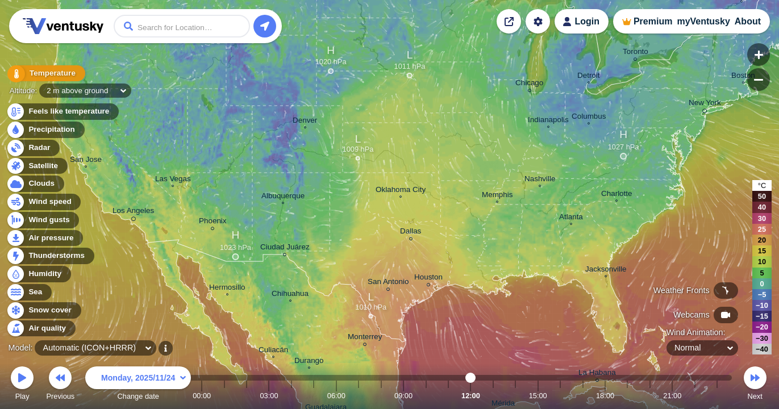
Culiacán (273, 351)
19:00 (627, 395)
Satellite (36, 166)
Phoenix (213, 222)
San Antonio (388, 283)
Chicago (529, 84)
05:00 (314, 395)
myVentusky (703, 21)
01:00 (224, 395)
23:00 (717, 395)
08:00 (381, 395)
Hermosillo (227, 288)
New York (705, 104)
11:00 (448, 395)
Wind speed (43, 202)
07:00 (358, 395)
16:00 (560, 395)
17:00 (583, 395)
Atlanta (571, 218)
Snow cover (43, 310)
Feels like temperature (62, 111)
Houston (428, 279)
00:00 (202, 395)
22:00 (695, 395)
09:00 (403, 395)
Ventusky (61, 26)
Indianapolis (548, 121)
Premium (653, 21)
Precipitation (45, 130)
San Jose (86, 160)
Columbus (589, 117)
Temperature (44, 73)
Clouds (35, 184)
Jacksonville (605, 270)
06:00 (336, 395)
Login (586, 21)
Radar (33, 148)
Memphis (497, 196)
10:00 (426, 395)
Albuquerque (283, 197)
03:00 (269, 395)
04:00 (291, 395)
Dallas (410, 233)
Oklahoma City (401, 191)
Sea (28, 292)
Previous (60, 384)
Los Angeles (133, 212)
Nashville (540, 180)
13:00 (493, 395)
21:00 (672, 395)
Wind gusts (42, 220)
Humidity (38, 274)
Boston (743, 76)
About (748, 21)
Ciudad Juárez (285, 248)
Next (755, 384)
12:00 (470, 395)
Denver (305, 121)
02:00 (247, 395)
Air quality (40, 328)
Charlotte (616, 195)
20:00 (650, 395)
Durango (309, 362)
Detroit (588, 76)
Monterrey (365, 338)
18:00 (605, 395)
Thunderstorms (50, 256)
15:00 (538, 395)
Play (22, 384)
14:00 (515, 395)
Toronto (635, 53)
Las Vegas (173, 180)
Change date (138, 384)
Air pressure (44, 238)
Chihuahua (290, 295)
